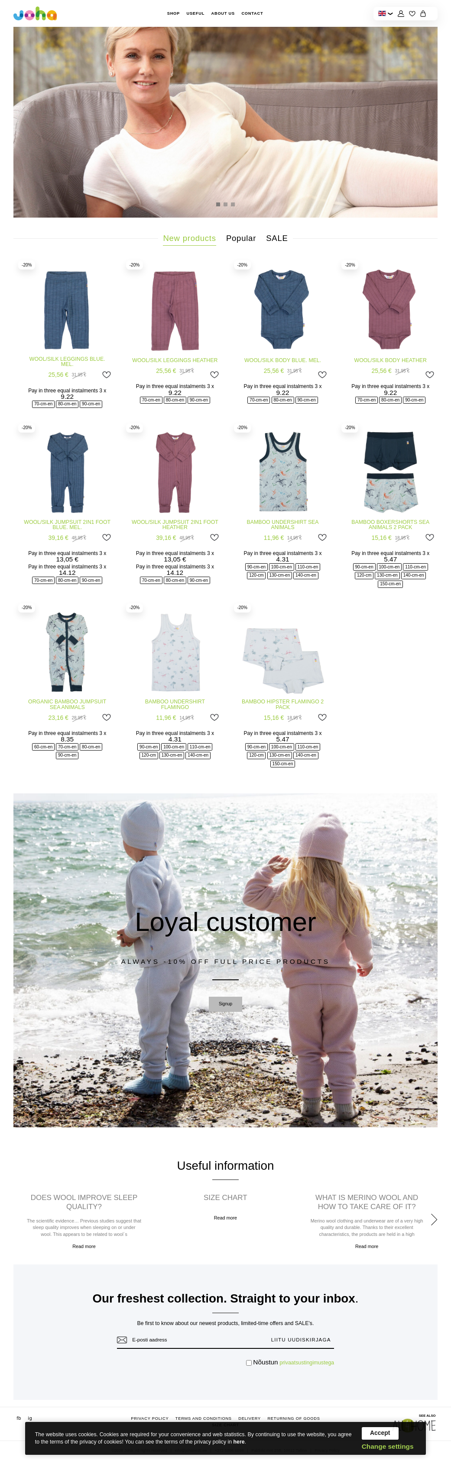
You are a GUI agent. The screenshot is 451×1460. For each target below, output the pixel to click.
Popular (241, 238)
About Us (222, 13)
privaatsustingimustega (306, 1363)
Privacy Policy (150, 1418)
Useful (195, 13)
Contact (252, 13)
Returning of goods (293, 1418)
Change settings (388, 1446)
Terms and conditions (203, 1418)
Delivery (249, 1418)
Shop (173, 13)
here (239, 1442)
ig (30, 1418)
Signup (225, 1003)
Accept (380, 1432)
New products (189, 238)
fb (19, 1418)
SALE (277, 238)
